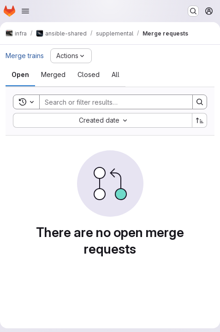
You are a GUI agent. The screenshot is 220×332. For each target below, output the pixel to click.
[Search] (111, 101)
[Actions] (71, 55)
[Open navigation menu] (25, 11)
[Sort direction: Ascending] (199, 120)
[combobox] (102, 120)
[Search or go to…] (193, 11)
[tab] (20, 74)
